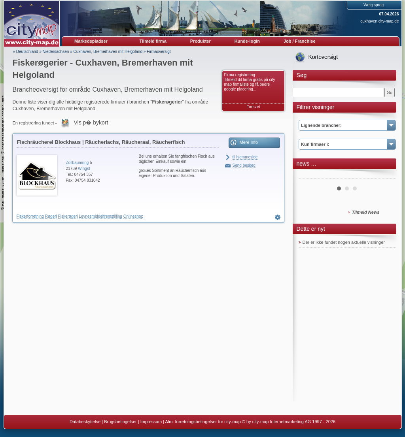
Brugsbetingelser (120, 421)
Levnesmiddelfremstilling (100, 216)
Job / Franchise (300, 41)
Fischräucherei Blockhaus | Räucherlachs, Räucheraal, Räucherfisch (101, 142)
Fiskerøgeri (68, 216)
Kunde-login (247, 41)
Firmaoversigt (159, 51)
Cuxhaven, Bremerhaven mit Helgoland (107, 51)
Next (385, 175)
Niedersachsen (56, 51)
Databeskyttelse (85, 421)
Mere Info (249, 142)
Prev (309, 175)
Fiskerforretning (30, 216)
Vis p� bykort (91, 122)
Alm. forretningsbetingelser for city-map (202, 421)
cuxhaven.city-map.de (379, 21)
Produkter (200, 41)
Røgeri (51, 216)
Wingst (84, 168)
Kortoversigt (323, 57)
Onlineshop (133, 216)
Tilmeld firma (153, 41)
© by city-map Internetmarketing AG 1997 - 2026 (288, 421)
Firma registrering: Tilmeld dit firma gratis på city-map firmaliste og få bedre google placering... (250, 82)
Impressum (151, 421)
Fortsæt (253, 107)
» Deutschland (25, 51)
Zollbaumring (77, 162)
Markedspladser (91, 41)
